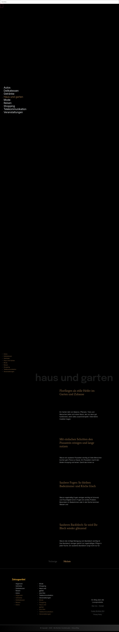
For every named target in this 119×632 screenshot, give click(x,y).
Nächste (67, 562)
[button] (59, 233)
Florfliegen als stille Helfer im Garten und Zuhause (76, 392)
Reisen (7, 103)
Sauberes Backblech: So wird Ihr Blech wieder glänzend (78, 527)
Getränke (9, 93)
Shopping (9, 106)
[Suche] (1, 6)
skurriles (42, 594)
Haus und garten (13, 96)
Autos (7, 87)
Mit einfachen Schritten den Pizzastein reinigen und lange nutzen (76, 443)
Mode (7, 99)
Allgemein (19, 585)
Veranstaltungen (13, 112)
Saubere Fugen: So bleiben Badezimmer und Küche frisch (77, 484)
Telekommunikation (15, 109)
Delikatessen (11, 90)
